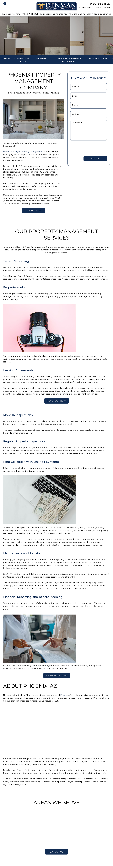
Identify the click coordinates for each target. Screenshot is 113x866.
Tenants (73, 14)
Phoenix (64, 695)
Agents (81, 14)
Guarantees (107, 58)
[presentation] (87, 148)
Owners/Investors (11, 14)
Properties (61, 14)
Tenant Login (103, 7)
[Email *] (88, 95)
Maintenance (43, 58)
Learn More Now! (56, 675)
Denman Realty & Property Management (23, 151)
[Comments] (88, 130)
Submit (95, 158)
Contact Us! (56, 852)
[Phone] (88, 105)
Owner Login (85, 7)
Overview (5, 58)
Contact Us (105, 14)
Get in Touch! (33, 211)
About (90, 14)
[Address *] (88, 114)
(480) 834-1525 (100, 3)
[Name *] (88, 86)
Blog (96, 14)
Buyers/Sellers (47, 14)
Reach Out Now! (56, 401)
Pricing (93, 58)
